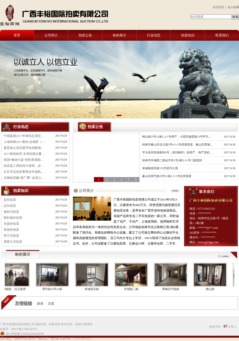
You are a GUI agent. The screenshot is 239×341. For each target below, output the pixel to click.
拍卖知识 (188, 35)
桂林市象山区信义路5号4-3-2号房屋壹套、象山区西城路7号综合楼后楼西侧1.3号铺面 (178, 144)
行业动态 (153, 35)
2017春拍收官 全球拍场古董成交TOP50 (25, 154)
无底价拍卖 (11, 223)
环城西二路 (132, 289)
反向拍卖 (10, 199)
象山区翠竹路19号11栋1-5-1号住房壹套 (166, 176)
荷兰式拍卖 (11, 235)
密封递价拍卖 (13, 217)
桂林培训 (54, 324)
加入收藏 (233, 7)
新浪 (40, 303)
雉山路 (211, 289)
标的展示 (119, 35)
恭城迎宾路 (93, 289)
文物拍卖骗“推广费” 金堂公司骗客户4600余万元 (25, 177)
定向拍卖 (10, 205)
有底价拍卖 (11, 229)
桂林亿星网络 (83, 324)
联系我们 (222, 35)
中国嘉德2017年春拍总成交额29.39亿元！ (25, 136)
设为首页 (218, 7)
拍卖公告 (85, 35)
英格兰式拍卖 (13, 241)
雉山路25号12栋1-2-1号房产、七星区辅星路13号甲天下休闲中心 (178, 136)
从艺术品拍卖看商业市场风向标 (25, 171)
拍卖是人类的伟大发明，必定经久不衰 (25, 166)
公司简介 (51, 35)
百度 (51, 303)
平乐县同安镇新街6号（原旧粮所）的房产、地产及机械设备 (178, 152)
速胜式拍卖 (11, 211)
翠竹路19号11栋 (53, 289)
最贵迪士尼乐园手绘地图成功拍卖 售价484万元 (25, 148)
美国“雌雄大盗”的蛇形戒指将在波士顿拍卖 (25, 160)
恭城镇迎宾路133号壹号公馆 (160, 168)
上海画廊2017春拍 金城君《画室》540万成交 (25, 142)
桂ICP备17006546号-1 (24, 329)
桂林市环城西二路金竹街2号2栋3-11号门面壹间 (172, 160)
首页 (17, 35)
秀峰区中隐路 (171, 289)
